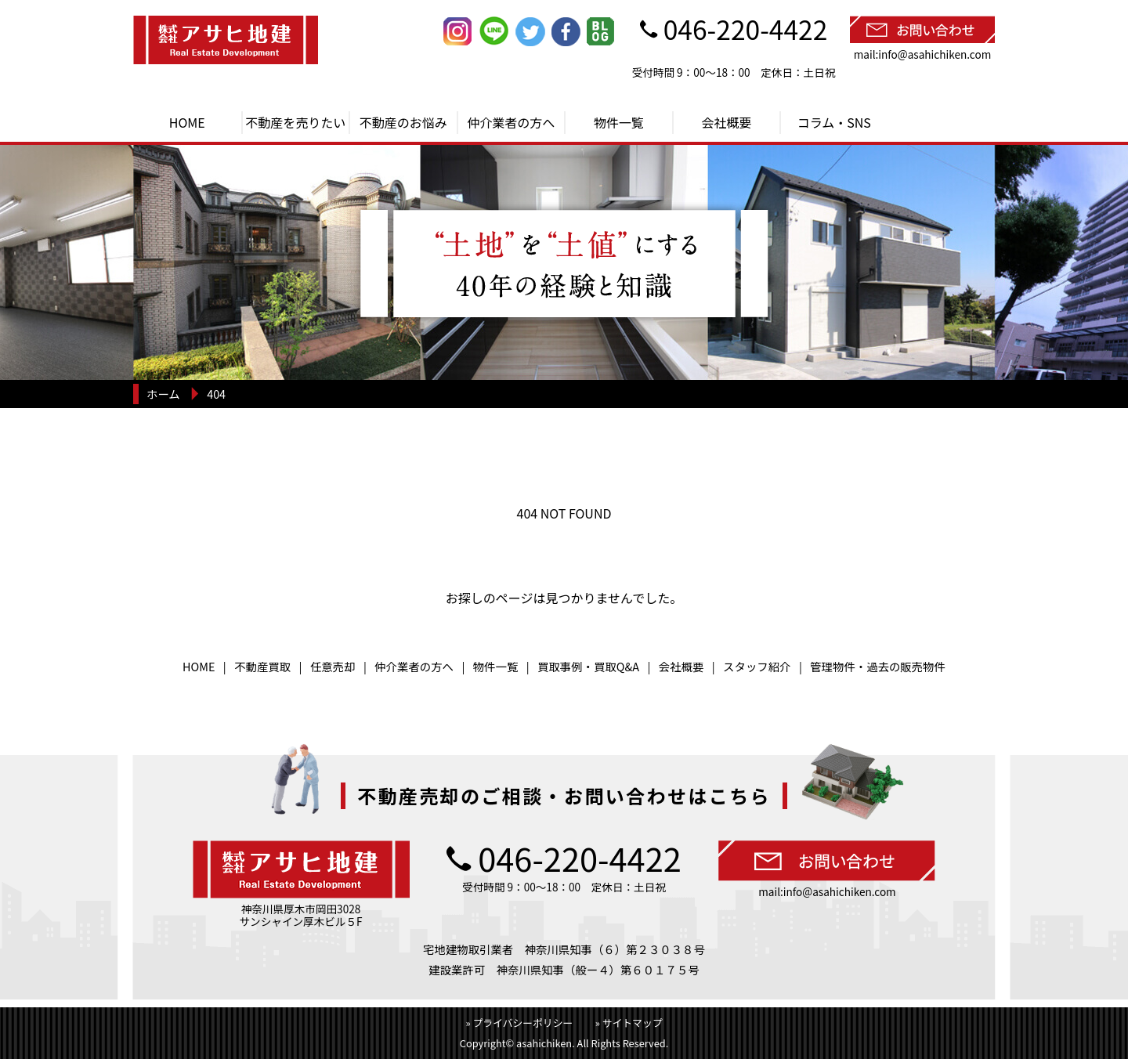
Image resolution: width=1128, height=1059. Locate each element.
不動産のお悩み (403, 122)
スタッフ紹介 (756, 666)
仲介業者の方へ (511, 122)
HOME (187, 122)
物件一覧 (619, 122)
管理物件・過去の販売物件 (877, 666)
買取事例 (560, 666)
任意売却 (333, 666)
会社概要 (726, 122)
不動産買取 (262, 666)
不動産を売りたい (295, 122)
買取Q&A (616, 666)
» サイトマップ (629, 1022)
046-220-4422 (745, 29)
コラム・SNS (834, 122)
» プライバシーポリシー (519, 1022)
